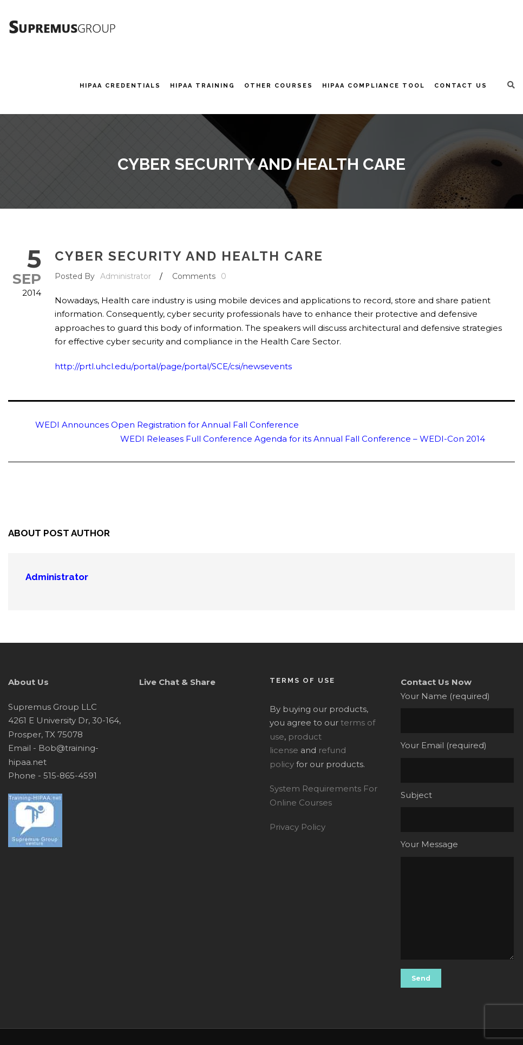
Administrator (125, 276)
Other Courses (278, 85)
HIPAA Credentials (120, 85)
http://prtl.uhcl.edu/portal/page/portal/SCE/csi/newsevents (173, 366)
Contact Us (460, 85)
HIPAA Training (202, 85)
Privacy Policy (297, 827)
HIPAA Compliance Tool (373, 85)
